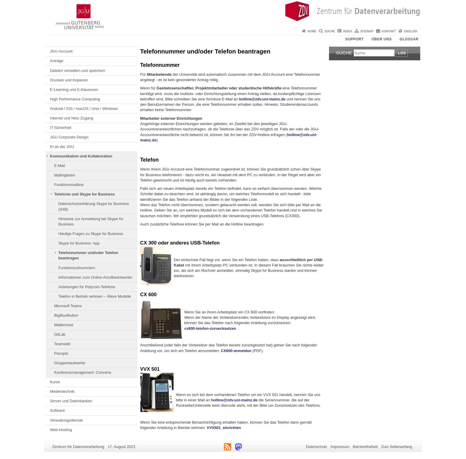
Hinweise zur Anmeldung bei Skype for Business (90, 221)
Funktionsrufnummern (76, 268)
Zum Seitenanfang (396, 446)
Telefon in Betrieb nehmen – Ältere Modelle (94, 296)
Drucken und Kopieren (69, 80)
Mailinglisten (64, 175)
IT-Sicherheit (60, 127)
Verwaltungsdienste (66, 420)
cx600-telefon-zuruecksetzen (210, 328)
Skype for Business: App (79, 243)
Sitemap (366, 31)
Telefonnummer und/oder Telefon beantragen (88, 255)
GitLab (59, 334)
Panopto (61, 353)
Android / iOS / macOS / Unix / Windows (84, 108)
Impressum (339, 446)
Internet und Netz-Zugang (71, 118)
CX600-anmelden (236, 350)
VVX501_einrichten (224, 427)
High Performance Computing (75, 99)
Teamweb (62, 344)
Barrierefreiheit (365, 446)
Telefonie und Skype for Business (84, 194)
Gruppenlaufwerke (69, 363)
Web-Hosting (61, 430)
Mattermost (63, 325)
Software (57, 410)
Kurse (55, 382)
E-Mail (59, 165)
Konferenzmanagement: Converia (82, 372)
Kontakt (389, 31)
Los (402, 53)
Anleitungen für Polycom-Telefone (86, 287)
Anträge (56, 61)
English (410, 31)
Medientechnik (62, 391)
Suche (330, 31)
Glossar (408, 39)
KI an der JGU (62, 146)
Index (347, 31)
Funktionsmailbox (69, 184)
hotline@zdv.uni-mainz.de (262, 99)
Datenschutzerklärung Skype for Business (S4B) (93, 206)
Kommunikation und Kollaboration (81, 156)
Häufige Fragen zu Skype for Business (90, 233)
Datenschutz (316, 446)
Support (354, 39)
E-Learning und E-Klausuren (74, 89)
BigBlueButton (66, 315)
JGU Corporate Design (69, 137)
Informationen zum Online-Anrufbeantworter (95, 277)
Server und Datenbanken (71, 401)
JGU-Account (61, 51)
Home (312, 31)
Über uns (382, 39)
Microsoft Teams (68, 306)
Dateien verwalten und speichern (77, 70)
